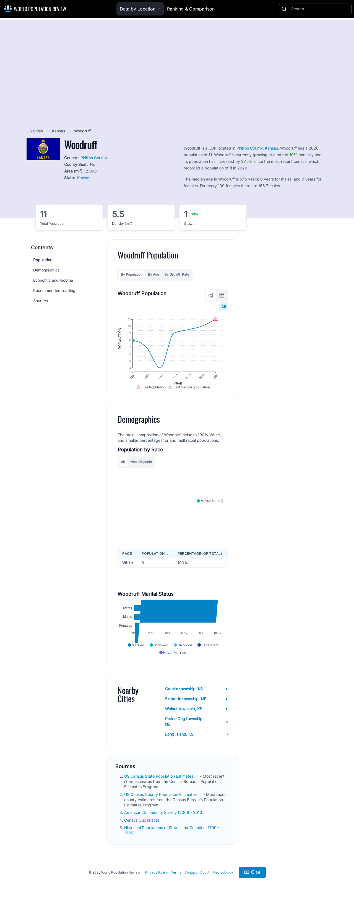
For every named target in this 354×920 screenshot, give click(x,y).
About (204, 879)
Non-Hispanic (141, 465)
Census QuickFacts (142, 826)
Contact (190, 879)
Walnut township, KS (196, 715)
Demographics (46, 270)
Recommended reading (54, 290)
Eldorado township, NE (196, 705)
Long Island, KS (196, 740)
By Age (153, 274)
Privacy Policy (156, 879)
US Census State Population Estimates (159, 782)
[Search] (320, 9)
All (223, 306)
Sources (40, 300)
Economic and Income (53, 280)
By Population (131, 274)
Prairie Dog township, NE (196, 728)
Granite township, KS (196, 695)
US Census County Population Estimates (161, 800)
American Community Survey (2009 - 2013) (164, 819)
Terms (176, 879)
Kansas (59, 131)
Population (42, 259)
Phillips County (93, 157)
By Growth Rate (177, 274)
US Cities (35, 131)
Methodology (223, 879)
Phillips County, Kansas (257, 148)
